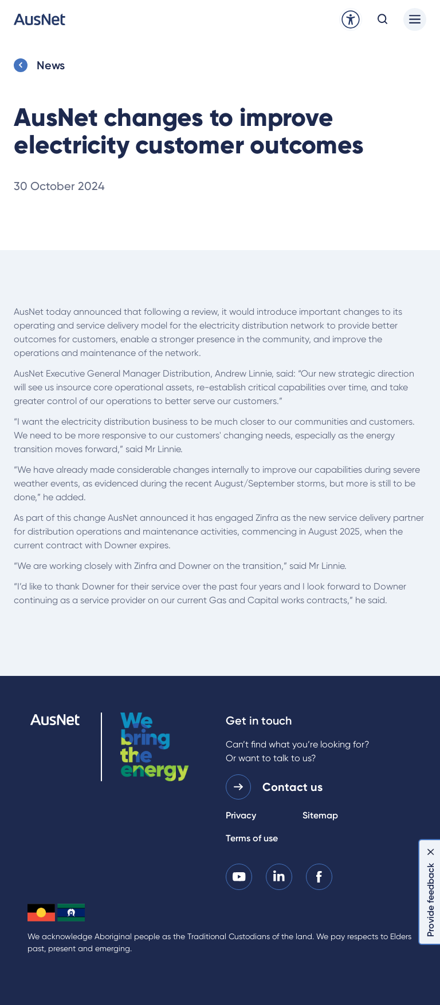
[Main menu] (414, 19)
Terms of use (252, 838)
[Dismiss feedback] (430, 851)
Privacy (241, 815)
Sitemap (320, 815)
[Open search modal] (382, 19)
